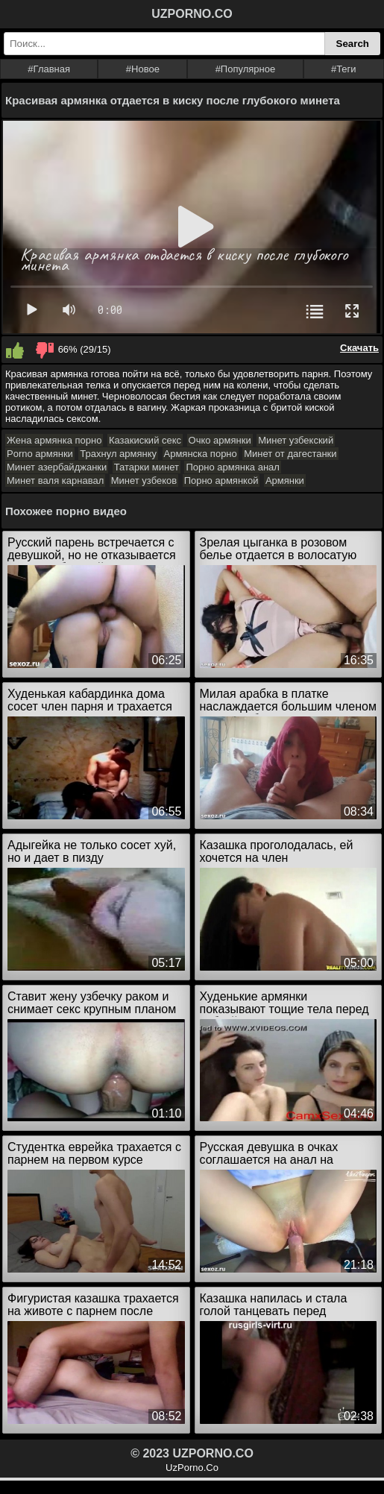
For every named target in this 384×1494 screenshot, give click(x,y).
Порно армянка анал (232, 467)
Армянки (284, 480)
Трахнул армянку (118, 453)
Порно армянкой (221, 480)
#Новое (143, 69)
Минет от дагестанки (290, 453)
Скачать (359, 347)
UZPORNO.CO (191, 13)
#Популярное (245, 69)
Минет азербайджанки (57, 467)
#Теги (343, 69)
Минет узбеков (144, 480)
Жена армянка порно (54, 440)
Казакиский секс (145, 440)
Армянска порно (200, 453)
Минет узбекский (295, 440)
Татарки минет (146, 467)
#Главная (49, 69)
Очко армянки (220, 440)
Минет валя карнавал (55, 480)
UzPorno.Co (192, 1467)
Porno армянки (40, 453)
